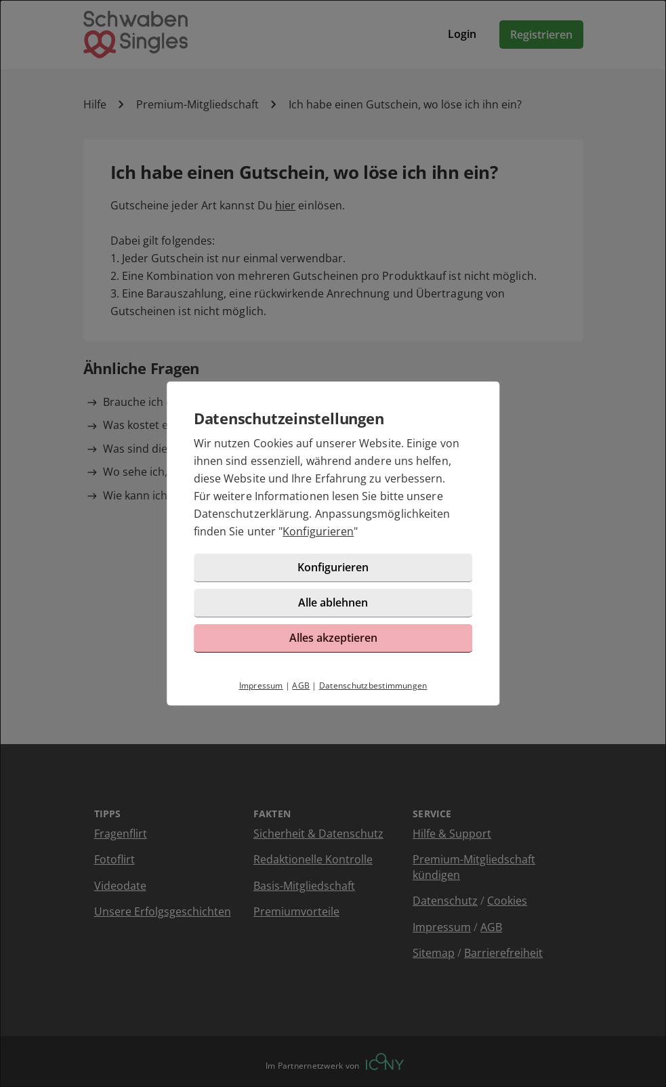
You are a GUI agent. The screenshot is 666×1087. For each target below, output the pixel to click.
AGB (301, 685)
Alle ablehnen (333, 602)
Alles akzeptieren (333, 637)
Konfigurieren (318, 531)
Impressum (261, 685)
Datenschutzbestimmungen (373, 685)
